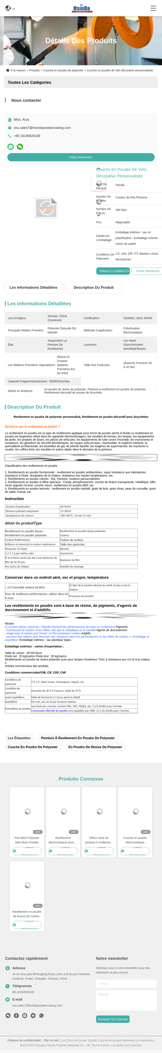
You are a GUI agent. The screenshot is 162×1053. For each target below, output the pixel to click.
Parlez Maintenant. (81, 157)
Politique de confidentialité (24, 1040)
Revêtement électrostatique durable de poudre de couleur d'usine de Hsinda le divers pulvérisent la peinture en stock (63, 840)
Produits (34, 70)
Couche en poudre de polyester (63, 70)
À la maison (18, 70)
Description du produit (94, 287)
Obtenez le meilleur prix (115, 271)
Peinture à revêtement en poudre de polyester (78, 738)
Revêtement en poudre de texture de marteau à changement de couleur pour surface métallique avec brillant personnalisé (26, 914)
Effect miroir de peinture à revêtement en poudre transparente (99, 840)
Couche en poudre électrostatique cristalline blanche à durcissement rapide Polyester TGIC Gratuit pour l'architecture (135, 840)
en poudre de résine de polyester (95, 747)
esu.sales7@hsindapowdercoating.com (42, 127)
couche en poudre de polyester (33, 747)
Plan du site (51, 1040)
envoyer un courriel (113, 1019)
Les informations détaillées (33, 287)
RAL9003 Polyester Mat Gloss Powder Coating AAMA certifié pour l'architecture (27, 840)
